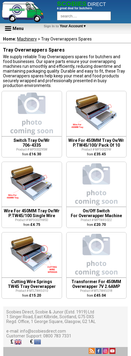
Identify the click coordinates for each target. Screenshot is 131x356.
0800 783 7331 (57, 336)
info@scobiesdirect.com (43, 331)
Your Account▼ (66, 26)
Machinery (27, 39)
